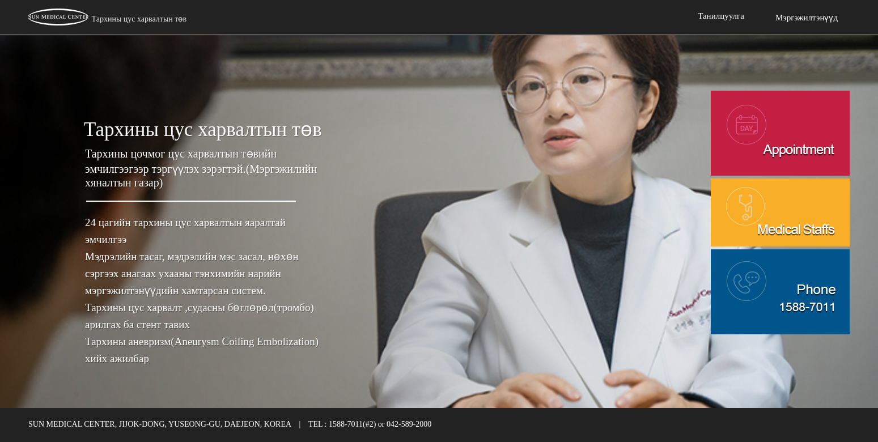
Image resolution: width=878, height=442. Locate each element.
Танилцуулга (721, 15)
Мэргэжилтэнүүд (806, 17)
